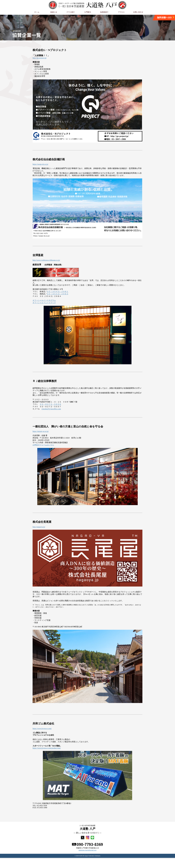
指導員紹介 (104, 12)
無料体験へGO (165, 17)
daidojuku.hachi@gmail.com (87, 851)
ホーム (36, 12)
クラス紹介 (70, 12)
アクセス (121, 12)
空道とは (53, 12)
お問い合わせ (138, 12)
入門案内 (87, 12)
